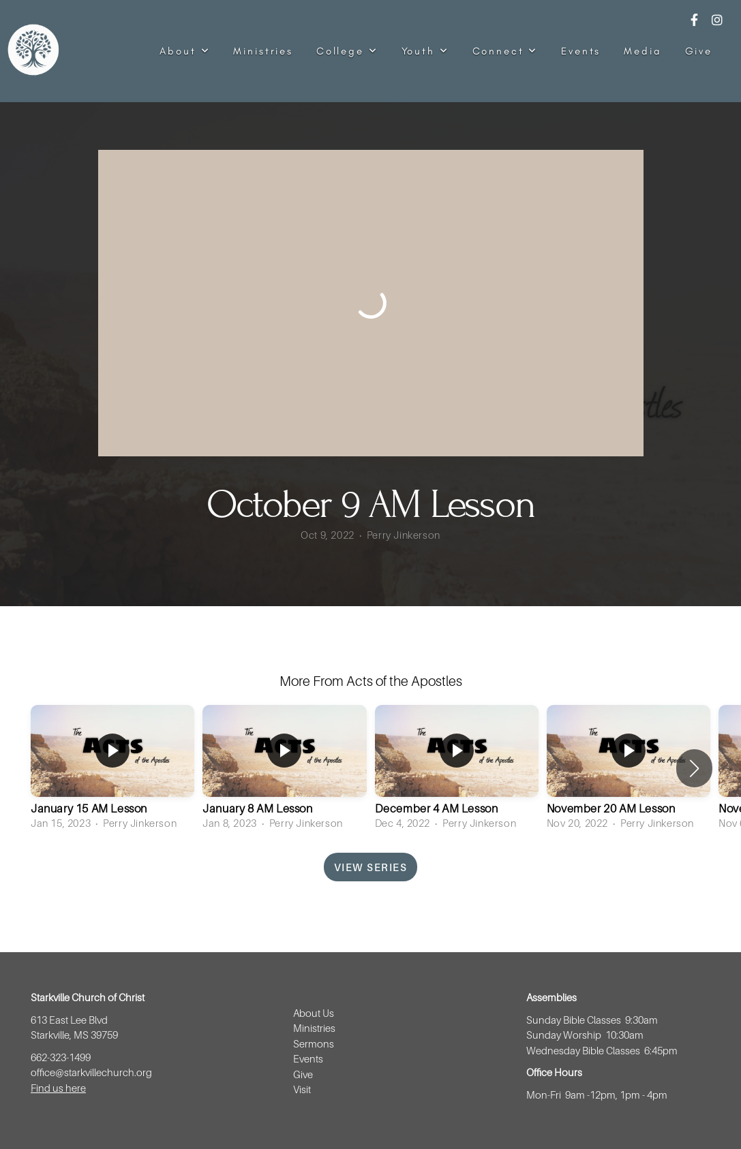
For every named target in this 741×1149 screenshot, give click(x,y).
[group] (112, 768)
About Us (313, 1013)
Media (642, 51)
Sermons (313, 1043)
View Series (371, 867)
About (185, 51)
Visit (303, 1089)
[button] (694, 768)
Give (698, 51)
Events (581, 51)
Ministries (263, 51)
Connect (505, 51)
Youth (425, 51)
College (347, 51)
